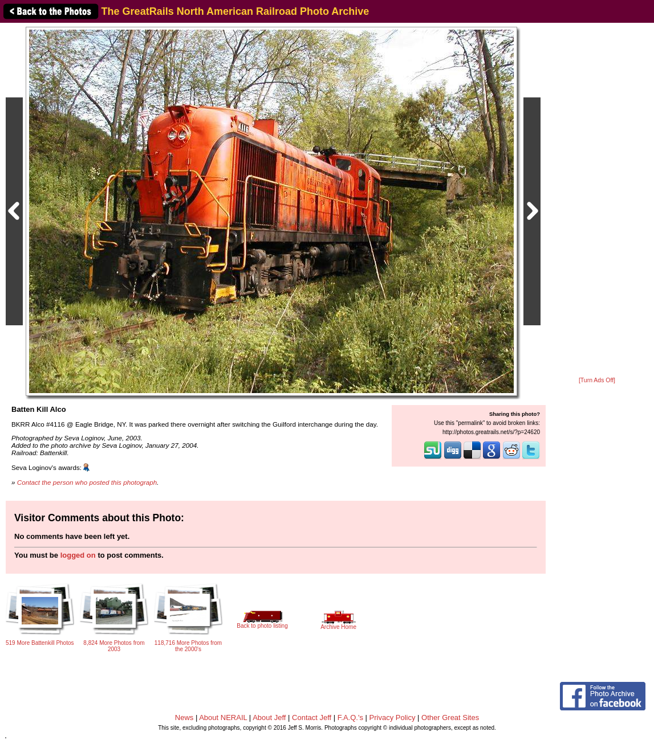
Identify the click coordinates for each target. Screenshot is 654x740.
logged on (78, 555)
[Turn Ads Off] (597, 380)
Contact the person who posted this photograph (87, 482)
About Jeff (269, 717)
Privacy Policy (392, 717)
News (184, 717)
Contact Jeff (311, 717)
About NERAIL (223, 717)
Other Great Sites (450, 717)
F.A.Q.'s (350, 717)
